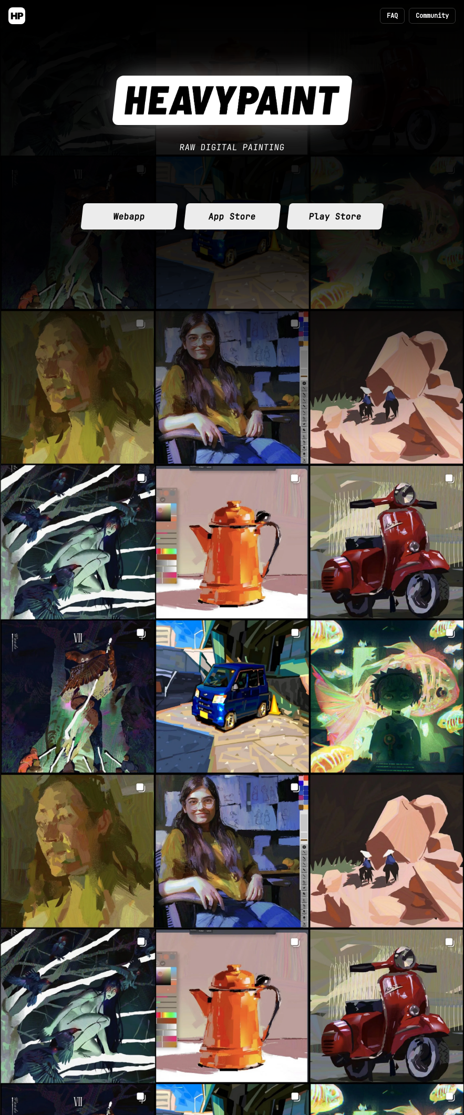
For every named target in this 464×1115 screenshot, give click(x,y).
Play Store (335, 216)
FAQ (392, 16)
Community (432, 16)
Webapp (128, 216)
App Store (232, 216)
